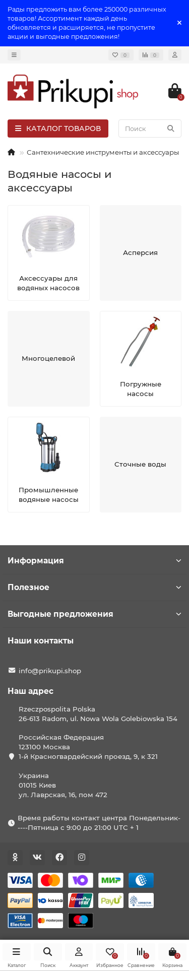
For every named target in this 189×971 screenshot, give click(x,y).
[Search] (149, 128)
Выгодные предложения (94, 614)
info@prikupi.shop (50, 671)
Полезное (94, 587)
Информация (94, 560)
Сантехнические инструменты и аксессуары (103, 152)
